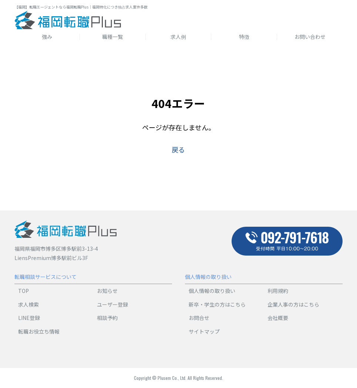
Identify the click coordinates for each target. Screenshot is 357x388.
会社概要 (277, 317)
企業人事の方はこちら (293, 304)
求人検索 (28, 304)
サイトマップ (204, 331)
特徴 (244, 36)
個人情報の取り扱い (212, 290)
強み (47, 36)
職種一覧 (112, 36)
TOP (23, 290)
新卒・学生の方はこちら (217, 304)
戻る (178, 149)
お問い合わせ (310, 36)
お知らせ (107, 290)
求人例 (178, 36)
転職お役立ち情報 (39, 331)
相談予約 (107, 317)
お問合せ (199, 317)
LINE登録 (29, 317)
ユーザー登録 (112, 304)
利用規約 (277, 290)
